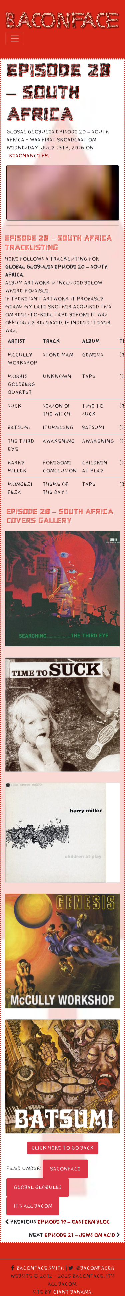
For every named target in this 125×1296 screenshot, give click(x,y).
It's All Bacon (33, 1206)
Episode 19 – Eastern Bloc (73, 1222)
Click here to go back (62, 1148)
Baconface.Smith (40, 1268)
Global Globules (38, 1187)
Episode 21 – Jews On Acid (79, 1235)
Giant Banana (72, 1292)
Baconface (65, 1169)
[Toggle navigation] (14, 38)
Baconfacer (97, 1268)
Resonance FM (29, 155)
